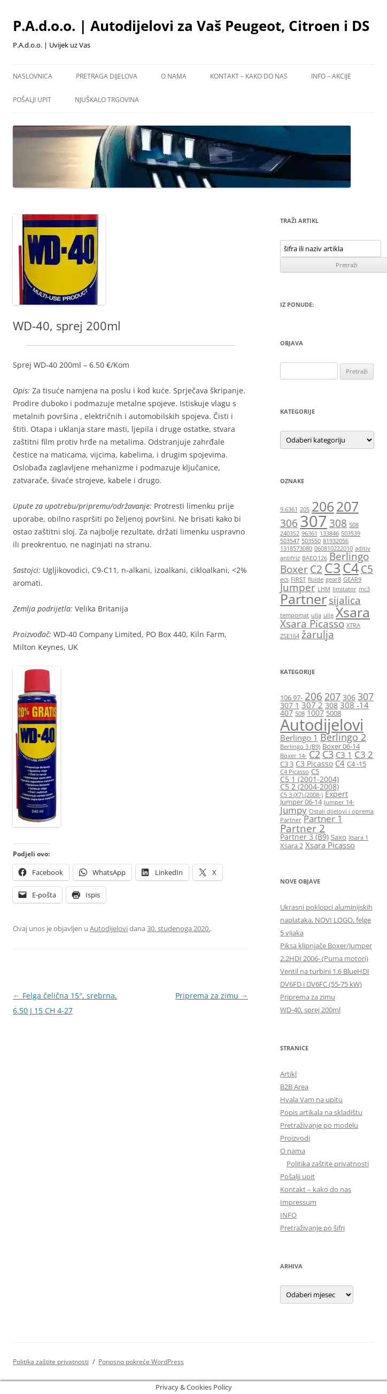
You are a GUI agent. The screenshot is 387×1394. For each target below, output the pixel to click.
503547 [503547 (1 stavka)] (289, 541)
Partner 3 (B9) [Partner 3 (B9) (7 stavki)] (304, 837)
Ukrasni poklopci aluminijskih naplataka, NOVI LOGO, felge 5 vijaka (326, 920)
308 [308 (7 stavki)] (331, 705)
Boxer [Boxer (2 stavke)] (294, 569)
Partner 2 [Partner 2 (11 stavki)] (302, 828)
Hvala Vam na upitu (311, 1099)
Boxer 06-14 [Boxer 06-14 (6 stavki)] (341, 746)
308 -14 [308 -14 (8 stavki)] (354, 705)
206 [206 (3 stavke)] (323, 506)
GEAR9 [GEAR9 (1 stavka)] (352, 579)
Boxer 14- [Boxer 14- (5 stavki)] (293, 756)
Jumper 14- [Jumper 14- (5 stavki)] (339, 802)
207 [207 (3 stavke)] (347, 506)
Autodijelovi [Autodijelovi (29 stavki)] (321, 724)
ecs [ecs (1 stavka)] (284, 579)
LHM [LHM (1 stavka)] (324, 589)
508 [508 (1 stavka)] (354, 525)
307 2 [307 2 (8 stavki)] (312, 705)
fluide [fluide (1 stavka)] (315, 579)
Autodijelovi (109, 928)
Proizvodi (295, 1138)
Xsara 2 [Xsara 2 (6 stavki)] (291, 845)
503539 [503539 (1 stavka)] (350, 533)
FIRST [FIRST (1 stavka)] (298, 579)
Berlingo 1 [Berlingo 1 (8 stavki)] (299, 737)
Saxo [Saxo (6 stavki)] (338, 837)
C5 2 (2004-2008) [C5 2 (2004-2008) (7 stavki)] (309, 786)
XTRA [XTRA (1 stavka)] (353, 625)
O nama (174, 76)
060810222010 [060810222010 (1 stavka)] (333, 548)
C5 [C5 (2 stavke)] (367, 569)
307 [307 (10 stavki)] (366, 696)
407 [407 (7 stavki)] (286, 713)
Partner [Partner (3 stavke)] (303, 599)
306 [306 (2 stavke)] (289, 523)
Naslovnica (32, 76)
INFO (288, 1215)
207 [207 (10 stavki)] (332, 696)
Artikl (288, 1074)
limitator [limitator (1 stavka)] (344, 589)
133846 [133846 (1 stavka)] (329, 533)
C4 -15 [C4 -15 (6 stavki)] (356, 764)
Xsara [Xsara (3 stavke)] (353, 612)
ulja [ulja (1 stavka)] (316, 615)
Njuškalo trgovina (107, 99)
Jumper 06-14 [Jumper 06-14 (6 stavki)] (301, 802)
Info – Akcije (331, 76)
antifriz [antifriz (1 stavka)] (290, 558)
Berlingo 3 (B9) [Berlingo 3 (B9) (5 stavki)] (300, 746)
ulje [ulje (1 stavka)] (328, 615)
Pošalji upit (32, 99)
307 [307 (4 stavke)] (313, 521)
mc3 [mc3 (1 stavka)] (364, 589)
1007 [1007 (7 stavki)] (315, 713)
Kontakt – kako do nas (249, 76)
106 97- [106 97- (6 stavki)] (291, 697)
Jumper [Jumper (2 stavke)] (297, 587)
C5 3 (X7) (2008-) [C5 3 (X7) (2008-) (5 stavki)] (301, 795)
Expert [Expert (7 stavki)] (336, 794)
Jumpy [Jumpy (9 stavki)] (293, 810)
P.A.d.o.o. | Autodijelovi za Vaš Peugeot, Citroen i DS (191, 25)
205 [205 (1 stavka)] (304, 509)
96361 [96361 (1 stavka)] (309, 533)
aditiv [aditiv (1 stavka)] (362, 548)
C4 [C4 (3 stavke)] (351, 568)
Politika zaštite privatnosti (328, 1163)
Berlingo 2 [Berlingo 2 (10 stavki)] (343, 737)
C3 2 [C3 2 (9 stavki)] (363, 754)
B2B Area (294, 1086)
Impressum (298, 1202)
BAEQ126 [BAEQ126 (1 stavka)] (314, 558)
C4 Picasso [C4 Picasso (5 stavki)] (294, 772)
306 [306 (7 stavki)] (349, 697)
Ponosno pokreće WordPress (141, 1361)
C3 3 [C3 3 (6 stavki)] (286, 764)
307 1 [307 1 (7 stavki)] (289, 705)
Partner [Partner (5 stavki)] (290, 820)
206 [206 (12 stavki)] (313, 696)
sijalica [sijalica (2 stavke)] (345, 600)
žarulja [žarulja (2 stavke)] (317, 634)
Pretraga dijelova (106, 76)
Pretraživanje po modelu (319, 1125)
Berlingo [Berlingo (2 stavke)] (349, 556)
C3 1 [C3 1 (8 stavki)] (344, 754)
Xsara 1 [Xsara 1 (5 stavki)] (358, 837)
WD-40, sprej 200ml (310, 1009)
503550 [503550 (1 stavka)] (311, 541)
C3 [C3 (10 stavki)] (328, 754)
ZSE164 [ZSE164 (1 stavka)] (289, 636)
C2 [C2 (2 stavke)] (316, 569)
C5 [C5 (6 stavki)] (315, 771)
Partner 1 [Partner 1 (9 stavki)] (323, 818)
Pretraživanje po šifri (312, 1228)
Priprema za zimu (211, 995)
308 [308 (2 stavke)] (338, 523)
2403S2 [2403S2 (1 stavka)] (289, 533)
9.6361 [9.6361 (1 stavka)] (289, 509)
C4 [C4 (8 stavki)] (340, 763)
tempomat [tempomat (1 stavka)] (294, 615)
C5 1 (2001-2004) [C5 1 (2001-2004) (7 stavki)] (309, 779)
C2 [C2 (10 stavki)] (314, 754)
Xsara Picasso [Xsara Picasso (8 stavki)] (330, 845)
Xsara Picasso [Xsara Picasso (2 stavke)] (312, 624)
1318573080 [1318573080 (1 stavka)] (296, 548)
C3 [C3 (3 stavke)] (332, 568)
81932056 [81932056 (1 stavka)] (336, 541)
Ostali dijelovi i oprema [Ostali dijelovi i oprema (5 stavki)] (341, 811)
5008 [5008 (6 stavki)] (333, 713)
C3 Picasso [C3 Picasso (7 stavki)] (314, 763)
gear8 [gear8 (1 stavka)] (333, 579)
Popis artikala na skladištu (321, 1112)
